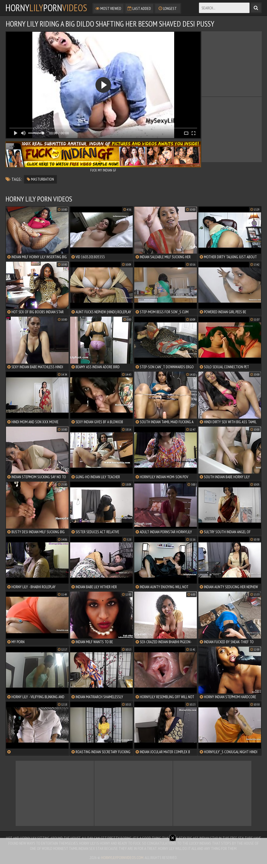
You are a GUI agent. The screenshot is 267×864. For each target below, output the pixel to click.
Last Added (139, 8)
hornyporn (46, 8)
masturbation (40, 179)
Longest (168, 8)
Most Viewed (108, 8)
